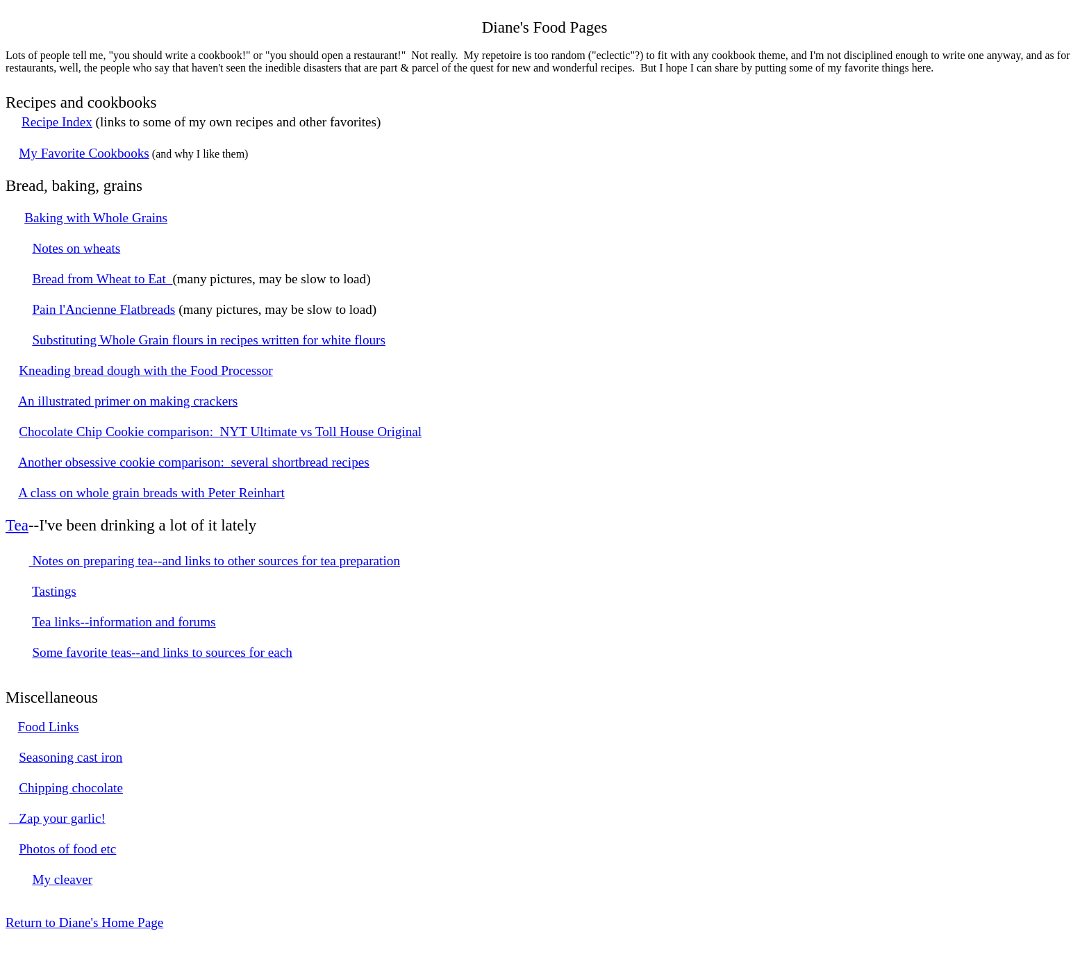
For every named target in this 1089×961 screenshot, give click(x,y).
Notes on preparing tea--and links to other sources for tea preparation (214, 560)
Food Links (48, 726)
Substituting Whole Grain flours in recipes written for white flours (208, 340)
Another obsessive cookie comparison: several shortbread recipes (193, 462)
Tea (17, 525)
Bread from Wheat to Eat (102, 278)
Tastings (54, 591)
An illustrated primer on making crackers (128, 401)
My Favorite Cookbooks (84, 153)
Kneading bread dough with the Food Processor (146, 370)
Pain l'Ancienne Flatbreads (103, 309)
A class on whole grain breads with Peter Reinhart (151, 492)
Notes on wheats (76, 248)
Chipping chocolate (71, 787)
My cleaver (62, 879)
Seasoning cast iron (70, 757)
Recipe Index (57, 122)
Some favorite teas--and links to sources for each (162, 652)
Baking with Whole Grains (95, 217)
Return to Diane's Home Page (84, 922)
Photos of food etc (67, 849)
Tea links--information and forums (124, 622)
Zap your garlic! (57, 818)
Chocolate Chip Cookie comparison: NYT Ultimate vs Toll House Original (220, 431)
